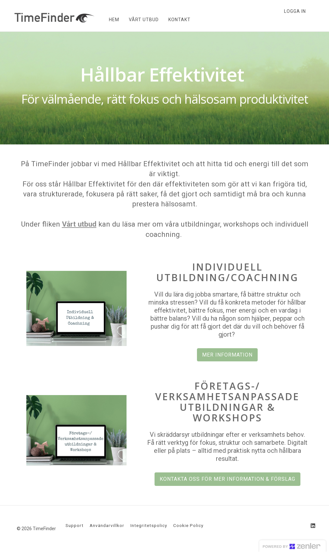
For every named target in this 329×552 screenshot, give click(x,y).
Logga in (295, 11)
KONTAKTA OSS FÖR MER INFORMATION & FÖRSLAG (227, 479)
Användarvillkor (107, 525)
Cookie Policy (188, 525)
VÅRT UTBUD (143, 19)
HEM (113, 19)
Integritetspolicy (148, 525)
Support (75, 525)
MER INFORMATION (227, 355)
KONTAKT (179, 19)
